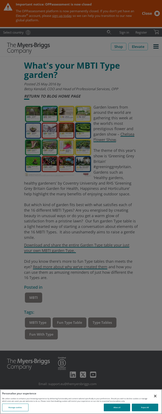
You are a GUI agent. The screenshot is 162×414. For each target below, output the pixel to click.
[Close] (155, 396)
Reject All (145, 407)
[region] (81, 401)
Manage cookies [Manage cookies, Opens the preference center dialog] (15, 407)
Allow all (116, 407)
